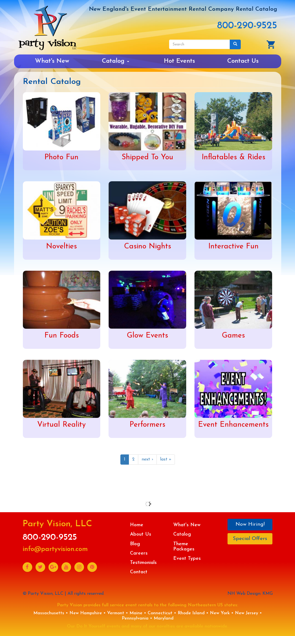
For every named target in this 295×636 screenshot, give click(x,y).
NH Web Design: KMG (250, 593)
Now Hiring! (250, 524)
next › (147, 459)
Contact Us (243, 61)
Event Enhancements (233, 425)
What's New (52, 61)
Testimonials (143, 562)
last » (165, 459)
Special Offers (250, 538)
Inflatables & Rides (233, 157)
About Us (140, 534)
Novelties (61, 246)
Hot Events (179, 61)
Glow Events (147, 335)
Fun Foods (61, 335)
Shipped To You (147, 157)
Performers (147, 425)
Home (136, 525)
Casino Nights (147, 246)
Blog (135, 544)
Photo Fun (61, 157)
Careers (139, 553)
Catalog (115, 61)
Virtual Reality (61, 425)
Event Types (187, 558)
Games (233, 335)
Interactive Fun (233, 246)
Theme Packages (183, 547)
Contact (138, 572)
